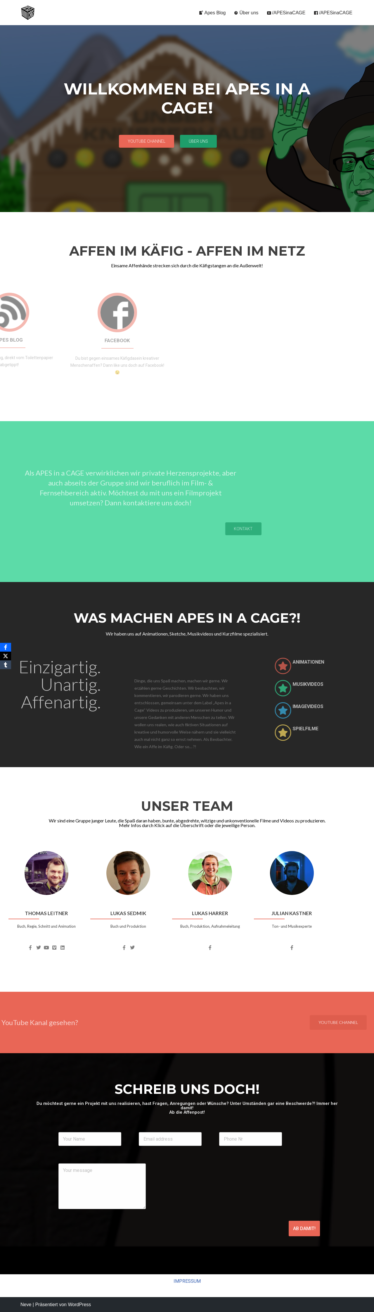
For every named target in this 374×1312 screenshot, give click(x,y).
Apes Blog (212, 12)
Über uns (246, 12)
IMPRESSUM (187, 1281)
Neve (25, 1304)
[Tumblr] (5, 664)
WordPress (79, 1304)
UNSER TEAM (187, 806)
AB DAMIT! (304, 1228)
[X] (5, 656)
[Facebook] (5, 647)
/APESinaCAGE (285, 12)
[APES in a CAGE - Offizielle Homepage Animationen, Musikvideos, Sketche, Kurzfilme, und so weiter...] (27, 12)
